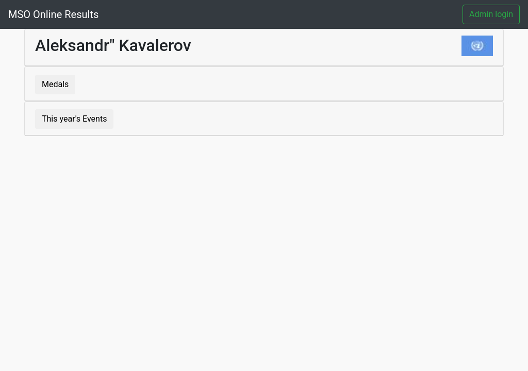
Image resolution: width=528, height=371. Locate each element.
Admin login (491, 14)
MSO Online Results (53, 14)
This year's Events (74, 119)
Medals (55, 84)
